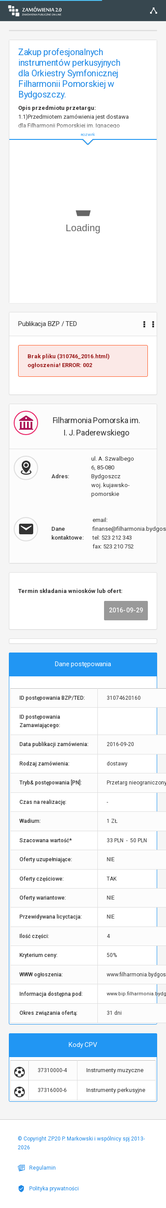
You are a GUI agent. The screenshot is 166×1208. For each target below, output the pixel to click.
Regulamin (37, 1167)
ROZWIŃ (83, 127)
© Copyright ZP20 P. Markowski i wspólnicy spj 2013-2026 (81, 1143)
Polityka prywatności (48, 1188)
